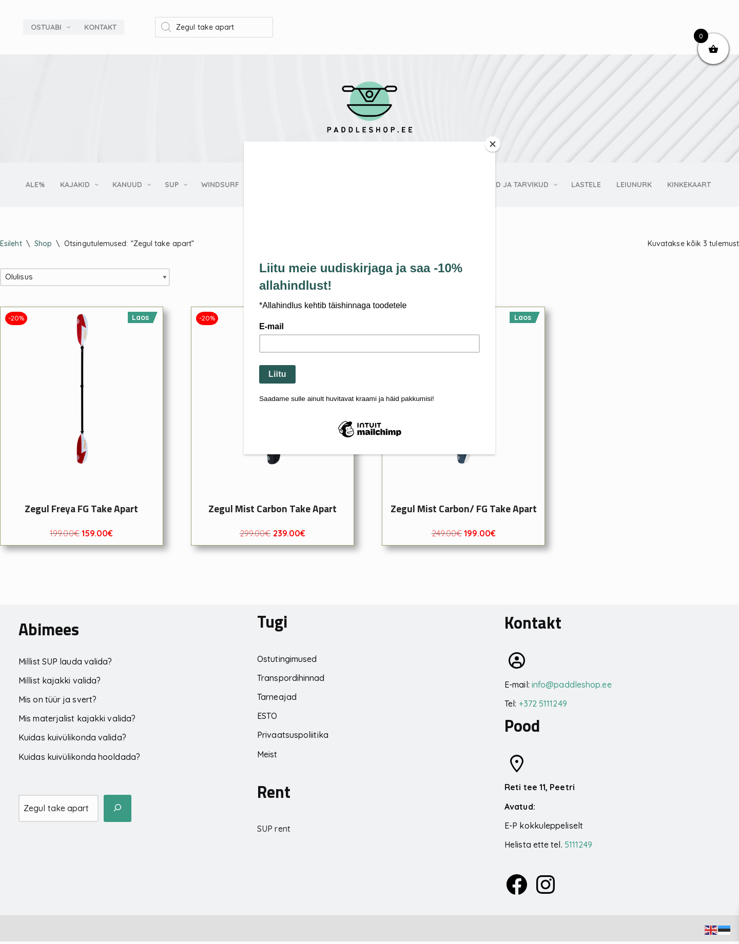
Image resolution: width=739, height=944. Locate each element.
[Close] (492, 144)
